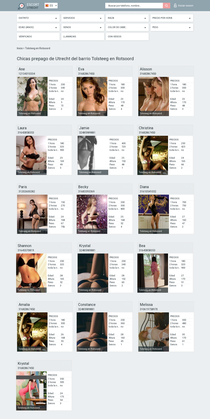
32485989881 (87, 132)
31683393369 (86, 191)
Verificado (25, 36)
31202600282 (27, 191)
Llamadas (69, 36)
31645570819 (26, 250)
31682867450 (86, 73)
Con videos (114, 36)
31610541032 (148, 191)
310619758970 (149, 309)
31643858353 (26, 132)
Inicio (20, 48)
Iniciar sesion (183, 5)
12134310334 (27, 73)
